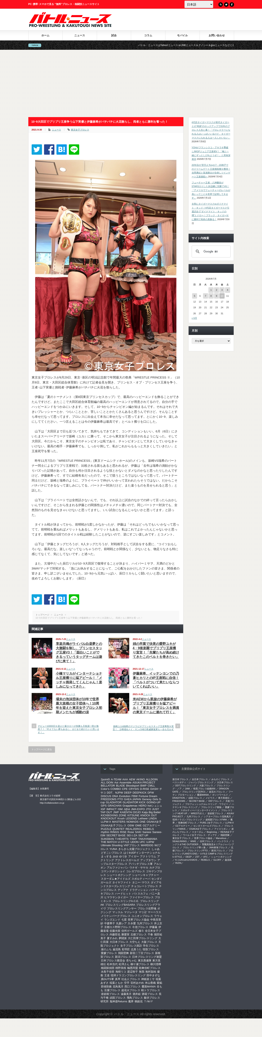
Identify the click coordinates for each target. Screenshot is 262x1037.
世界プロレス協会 (138, 919)
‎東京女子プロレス (181, 838)
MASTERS (118, 821)
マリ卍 (143, 912)
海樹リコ (120, 971)
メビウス (210, 798)
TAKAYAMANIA (147, 838)
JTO (148, 809)
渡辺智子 (132, 971)
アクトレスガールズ (127, 860)
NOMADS (132, 821)
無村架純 (150, 971)
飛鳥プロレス (135, 997)
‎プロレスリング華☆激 (194, 847)
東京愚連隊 (144, 960)
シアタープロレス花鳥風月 (217, 816)
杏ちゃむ (131, 960)
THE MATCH (109, 842)
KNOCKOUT (109, 818)
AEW (132, 779)
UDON (134, 842)
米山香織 (150, 982)
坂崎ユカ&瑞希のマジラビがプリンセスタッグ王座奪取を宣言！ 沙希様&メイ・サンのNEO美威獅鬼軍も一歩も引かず (143, 728)
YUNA (113, 849)
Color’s (105, 788)
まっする (106, 856)
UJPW (150, 842)
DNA (115, 796)
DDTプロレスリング (185, 785)
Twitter (226, 4)
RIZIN (178, 863)
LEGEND (131, 818)
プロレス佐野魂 (147, 908)
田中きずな (153, 975)
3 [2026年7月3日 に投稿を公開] (222, 290)
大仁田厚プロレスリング (142, 938)
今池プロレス (140, 927)
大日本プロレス (119, 941)
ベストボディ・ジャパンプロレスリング (192, 782)
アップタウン (148, 860)
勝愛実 (125, 934)
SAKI (138, 832)
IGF (103, 809)
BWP (143, 785)
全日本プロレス (200, 779)
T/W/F (133, 838)
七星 (124, 919)
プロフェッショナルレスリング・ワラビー (206, 804)
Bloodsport (132, 785)
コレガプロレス (135, 871)
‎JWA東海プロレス (218, 847)
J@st (127, 809)
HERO (143, 805)
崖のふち (106, 949)
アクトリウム (148, 856)
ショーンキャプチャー (145, 875)
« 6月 (194, 318)
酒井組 (137, 993)
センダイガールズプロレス (207, 826)
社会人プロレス (130, 979)
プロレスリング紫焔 (211, 807)
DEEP (128, 792)
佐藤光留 (115, 930)
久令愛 (132, 923)
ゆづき (123, 856)
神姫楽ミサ (148, 979)
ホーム (45, 35)
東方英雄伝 (224, 798)
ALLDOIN (152, 779)
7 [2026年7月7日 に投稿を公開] (205, 296)
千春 (150, 934)
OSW (131, 825)
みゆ (115, 856)
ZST (197, 856)
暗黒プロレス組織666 (204, 788)
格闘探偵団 (107, 967)
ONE (143, 821)
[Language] (198, 4)
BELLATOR (108, 785)
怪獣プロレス (151, 949)
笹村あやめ (137, 982)
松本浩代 (112, 964)
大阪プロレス (149, 941)
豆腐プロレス (112, 990)
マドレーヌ (131, 912)
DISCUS (106, 796)
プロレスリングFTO (197, 850)
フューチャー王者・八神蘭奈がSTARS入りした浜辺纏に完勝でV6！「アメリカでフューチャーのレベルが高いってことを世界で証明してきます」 (211, 190)
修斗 (141, 930)
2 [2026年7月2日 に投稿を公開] (216, 290)
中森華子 (109, 923)
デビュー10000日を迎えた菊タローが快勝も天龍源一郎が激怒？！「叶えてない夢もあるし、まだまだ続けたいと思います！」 (68, 729)
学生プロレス (151, 945)
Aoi (116, 782)
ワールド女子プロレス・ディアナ (200, 835)
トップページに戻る (41, 749)
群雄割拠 (106, 986)
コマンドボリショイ (113, 871)
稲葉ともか (116, 982)
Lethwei (143, 818)
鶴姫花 (139, 1001)
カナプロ (154, 867)
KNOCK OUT (148, 815)
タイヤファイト (121, 882)
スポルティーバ (141, 878)
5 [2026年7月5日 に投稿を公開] (194, 296)
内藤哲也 (115, 934)
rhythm (105, 832)
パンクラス (222, 841)
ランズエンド (112, 919)
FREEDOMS (109, 799)
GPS (104, 805)
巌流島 (117, 949)
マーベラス (154, 912)
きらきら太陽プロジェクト (134, 849)
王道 (107, 975)
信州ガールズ (129, 930)
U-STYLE (123, 842)
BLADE (120, 785)
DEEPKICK (139, 792)
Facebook (231, 4)
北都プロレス (138, 934)
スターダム (197, 832)
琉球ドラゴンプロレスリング (128, 975)
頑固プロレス (118, 997)
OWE (138, 825)
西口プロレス (132, 986)
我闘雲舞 (123, 953)
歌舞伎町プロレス (149, 967)
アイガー (133, 856)
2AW (187, 788)
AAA (125, 779)
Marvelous (221, 838)
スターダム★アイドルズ (115, 878)
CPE (125, 788)
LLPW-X (106, 821)
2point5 (105, 779)
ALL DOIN (107, 782)
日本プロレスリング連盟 (147, 956)
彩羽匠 (126, 949)
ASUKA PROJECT (144, 782)
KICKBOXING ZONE (114, 815)
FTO (120, 799)
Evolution (124, 796)
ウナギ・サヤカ (138, 867)
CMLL (151, 785)
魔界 (131, 1001)
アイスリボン (221, 829)
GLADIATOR (114, 802)
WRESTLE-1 (197, 813)
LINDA (153, 818)
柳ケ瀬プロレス (139, 964)
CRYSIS (134, 788)
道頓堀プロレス (110, 993)
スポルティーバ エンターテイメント (199, 810)
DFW (151, 792)
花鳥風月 (118, 986)
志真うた (136, 949)
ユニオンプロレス (142, 915)
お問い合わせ (217, 35)
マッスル (117, 912)
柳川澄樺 (155, 964)
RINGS (114, 832)
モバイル (182, 35)
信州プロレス (206, 841)
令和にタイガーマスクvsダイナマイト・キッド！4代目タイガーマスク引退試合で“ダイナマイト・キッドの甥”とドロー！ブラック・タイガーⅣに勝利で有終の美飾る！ (210, 212)
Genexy (147, 799)
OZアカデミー (151, 825)
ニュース (79, 35)
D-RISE (144, 788)
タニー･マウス (141, 882)
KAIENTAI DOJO (130, 812)
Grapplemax (130, 805)
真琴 (117, 979)
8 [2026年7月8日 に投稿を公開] (211, 296)
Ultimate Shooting (112, 845)
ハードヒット (123, 893)
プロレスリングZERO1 (194, 791)
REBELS (148, 829)
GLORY (217, 860)
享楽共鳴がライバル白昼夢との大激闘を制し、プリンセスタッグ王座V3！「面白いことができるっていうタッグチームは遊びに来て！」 (79, 652)
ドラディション (138, 889)
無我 (141, 971)
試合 (114, 35)
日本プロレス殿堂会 (113, 960)
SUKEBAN (107, 838)
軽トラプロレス (150, 990)
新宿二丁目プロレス (142, 953)
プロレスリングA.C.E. (125, 901)
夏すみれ (112, 938)
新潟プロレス (123, 956)
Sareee (146, 832)
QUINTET (118, 829)
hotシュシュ (155, 805)
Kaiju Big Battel (151, 812)
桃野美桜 (120, 967)
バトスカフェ (140, 893)
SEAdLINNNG (179, 841)
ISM (120, 809)
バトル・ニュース (126, 1014)
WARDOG (147, 845)
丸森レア (121, 923)
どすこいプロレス (111, 852)
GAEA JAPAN (132, 799)
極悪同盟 (132, 967)
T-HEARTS (122, 838)
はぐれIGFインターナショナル (141, 852)
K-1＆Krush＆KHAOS (186, 860)
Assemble (125, 782)
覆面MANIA (149, 986)
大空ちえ (134, 941)
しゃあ (156, 849)
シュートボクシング (119, 875)
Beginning (212, 832)
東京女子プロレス (80, 129)
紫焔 (159, 982)
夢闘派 (123, 938)
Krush (121, 818)
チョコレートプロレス (144, 886)
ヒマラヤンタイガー (116, 897)
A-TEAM (116, 779)
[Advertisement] (131, 83)
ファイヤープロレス (141, 897)
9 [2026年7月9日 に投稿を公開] (216, 296)
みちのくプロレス (220, 779)
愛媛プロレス (109, 953)
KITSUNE (133, 815)
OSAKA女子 (154, 821)
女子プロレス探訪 (131, 945)
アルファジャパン (117, 867)
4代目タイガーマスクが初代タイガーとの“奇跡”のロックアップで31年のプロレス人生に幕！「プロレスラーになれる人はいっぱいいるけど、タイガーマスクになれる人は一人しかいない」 (211, 130)
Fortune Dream (148, 796)
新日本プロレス (180, 779)
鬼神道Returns (118, 1001)
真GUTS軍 (107, 979)
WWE (193, 841)
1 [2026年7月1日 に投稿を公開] (211, 290)
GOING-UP (153, 802)
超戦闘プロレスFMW (216, 819)
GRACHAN (115, 805)
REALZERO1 (134, 829)
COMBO (115, 788)
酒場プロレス (150, 993)
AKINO (140, 779)
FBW (135, 796)
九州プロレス (145, 923)
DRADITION (178, 798)
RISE (123, 832)
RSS (220, 4)
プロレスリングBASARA (120, 904)
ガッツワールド (220, 795)
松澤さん (124, 964)
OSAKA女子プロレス (114, 825)
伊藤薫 (153, 927)
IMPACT (111, 809)
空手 (126, 982)
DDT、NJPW (115, 792)
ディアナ (123, 889)
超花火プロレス (130, 990)
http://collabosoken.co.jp (52, 803)
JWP (116, 812)
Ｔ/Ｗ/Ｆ (148, 1001)
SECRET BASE (116, 835)
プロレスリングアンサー (121, 908)
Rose (131, 832)
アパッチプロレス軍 (140, 863)
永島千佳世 (107, 971)
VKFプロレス (132, 845)
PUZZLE (106, 829)
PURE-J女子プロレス (211, 822)
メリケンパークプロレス (115, 915)
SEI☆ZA (132, 835)
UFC (142, 842)
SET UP (143, 835)
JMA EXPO (138, 809)
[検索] (210, 251)
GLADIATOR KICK (134, 802)
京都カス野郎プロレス (117, 927)
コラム (148, 35)
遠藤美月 (126, 993)
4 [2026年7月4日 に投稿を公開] (227, 290)
